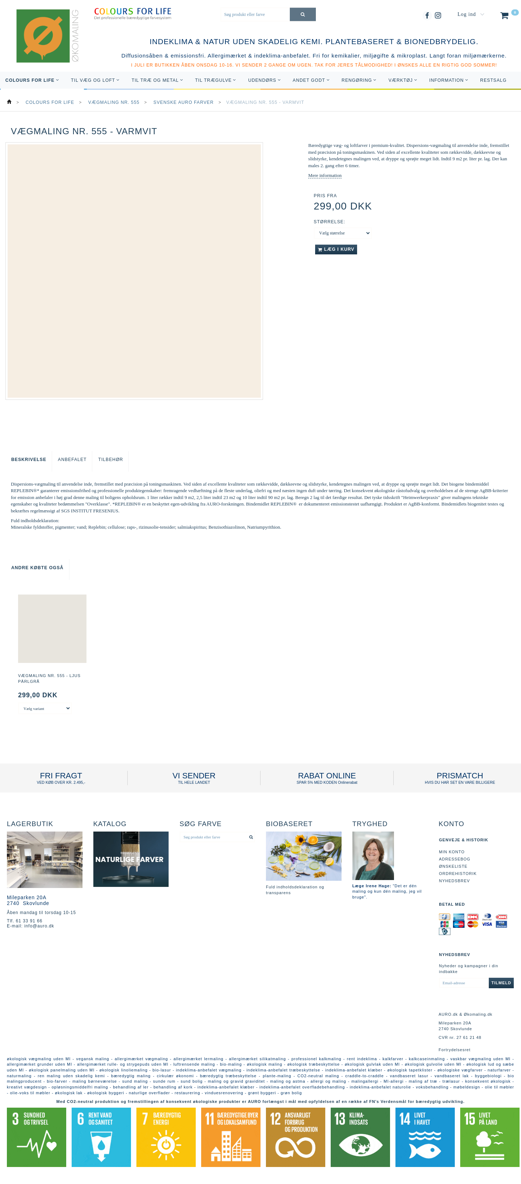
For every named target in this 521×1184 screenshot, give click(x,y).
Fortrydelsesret (454, 1050)
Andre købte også (37, 567)
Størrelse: (329, 221)
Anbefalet (72, 459)
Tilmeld (501, 983)
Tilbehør (110, 459)
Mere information (325, 175)
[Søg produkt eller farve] (303, 14)
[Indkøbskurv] (509, 17)
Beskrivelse (28, 459)
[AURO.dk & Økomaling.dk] (42, 46)
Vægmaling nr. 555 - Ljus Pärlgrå (49, 678)
